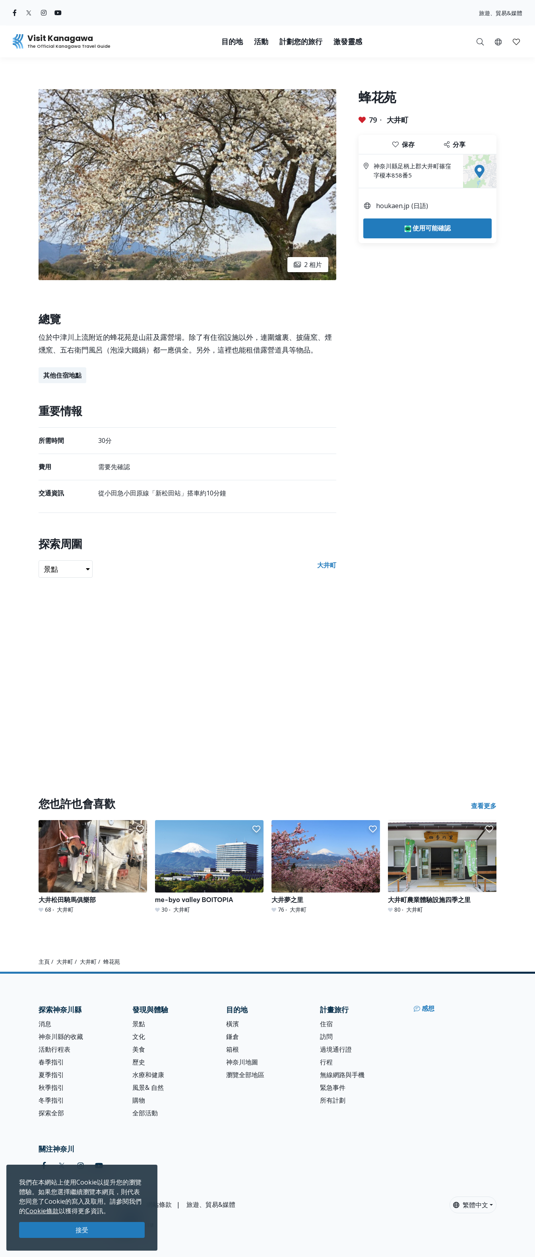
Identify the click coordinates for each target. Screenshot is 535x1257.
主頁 (44, 961)
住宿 (326, 1023)
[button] (498, 41)
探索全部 (51, 1113)
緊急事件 (332, 1087)
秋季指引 (51, 1087)
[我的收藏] (516, 41)
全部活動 (145, 1113)
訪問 (326, 1036)
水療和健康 (148, 1074)
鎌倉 (232, 1036)
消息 (45, 1023)
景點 (138, 1023)
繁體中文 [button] (470, 1204)
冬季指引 (51, 1100)
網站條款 (159, 1204)
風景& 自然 (148, 1087)
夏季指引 (51, 1074)
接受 (82, 1230)
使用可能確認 (428, 228)
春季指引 (51, 1062)
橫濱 (232, 1023)
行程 (326, 1062)
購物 (138, 1100)
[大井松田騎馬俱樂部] (93, 867)
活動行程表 (54, 1049)
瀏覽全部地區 (245, 1074)
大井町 (397, 120)
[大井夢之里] (325, 867)
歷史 (138, 1062)
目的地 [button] (232, 41)
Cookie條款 (42, 1210)
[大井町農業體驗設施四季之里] (442, 867)
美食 (138, 1049)
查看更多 (483, 805)
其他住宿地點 (62, 375)
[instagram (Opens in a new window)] (44, 13)
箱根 (232, 1049)
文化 (138, 1036)
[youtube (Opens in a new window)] (58, 13)
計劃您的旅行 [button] (300, 41)
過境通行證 (336, 1049)
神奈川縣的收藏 (61, 1036)
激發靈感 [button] (347, 41)
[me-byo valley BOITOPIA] (209, 867)
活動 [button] (261, 41)
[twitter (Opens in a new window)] (28, 13)
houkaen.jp (392, 205)
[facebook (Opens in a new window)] (15, 13)
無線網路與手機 (342, 1074)
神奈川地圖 (242, 1062)
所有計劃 (332, 1100)
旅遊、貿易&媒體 (500, 13)
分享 (454, 144)
